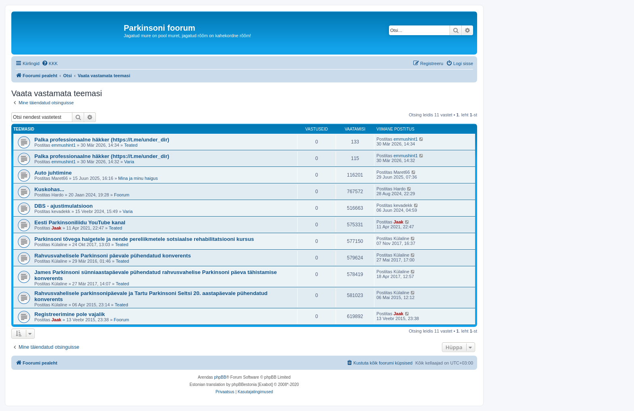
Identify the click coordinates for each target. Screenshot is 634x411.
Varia (129, 161)
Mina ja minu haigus (138, 178)
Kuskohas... (49, 189)
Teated (130, 145)
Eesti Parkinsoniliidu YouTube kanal (79, 222)
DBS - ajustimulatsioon (63, 206)
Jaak (56, 228)
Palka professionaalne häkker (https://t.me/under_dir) (101, 140)
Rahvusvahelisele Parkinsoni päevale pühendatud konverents (112, 256)
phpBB (220, 377)
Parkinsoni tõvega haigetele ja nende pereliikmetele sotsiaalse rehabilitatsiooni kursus (144, 239)
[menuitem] (50, 63)
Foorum (121, 194)
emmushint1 (63, 145)
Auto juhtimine (53, 173)
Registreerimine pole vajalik (69, 314)
